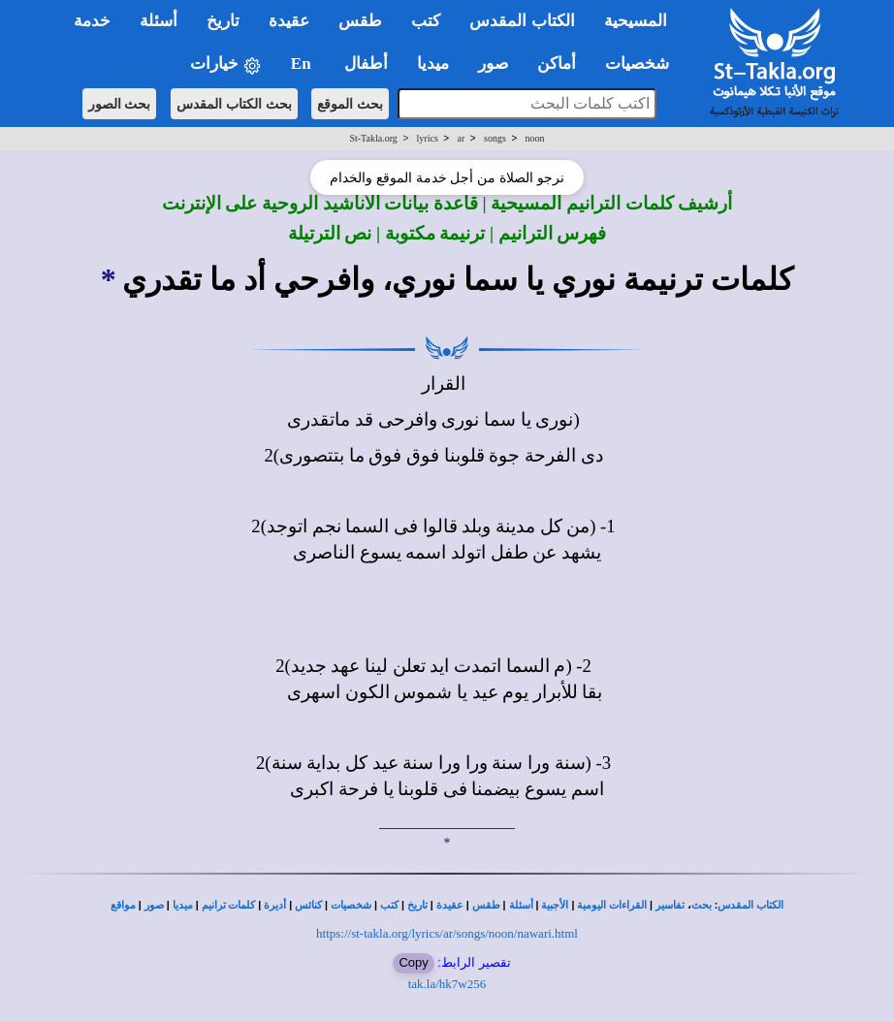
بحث (701, 905)
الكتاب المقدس (750, 905)
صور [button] (493, 63)
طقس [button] (360, 21)
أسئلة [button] (158, 21)
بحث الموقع (350, 104)
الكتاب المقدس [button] (521, 21)
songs (495, 138)
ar (461, 138)
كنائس (308, 905)
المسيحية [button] (635, 21)
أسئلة (521, 905)
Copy (413, 962)
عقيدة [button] (289, 21)
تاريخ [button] (223, 21)
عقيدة (449, 905)
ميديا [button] (433, 63)
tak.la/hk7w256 (447, 983)
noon (535, 138)
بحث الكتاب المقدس (234, 104)
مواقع (123, 905)
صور (154, 905)
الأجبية (554, 905)
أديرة (275, 905)
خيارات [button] (226, 64)
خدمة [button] (92, 21)
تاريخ (417, 905)
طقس (486, 905)
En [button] (303, 63)
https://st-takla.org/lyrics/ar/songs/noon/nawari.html (447, 933)
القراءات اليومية (612, 905)
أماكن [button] (556, 63)
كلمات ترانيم (229, 905)
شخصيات (351, 905)
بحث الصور (119, 104)
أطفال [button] (366, 63)
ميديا (183, 905)
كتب (389, 905)
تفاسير (670, 905)
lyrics (427, 138)
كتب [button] (425, 21)
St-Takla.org (373, 138)
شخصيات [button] (643, 63)
